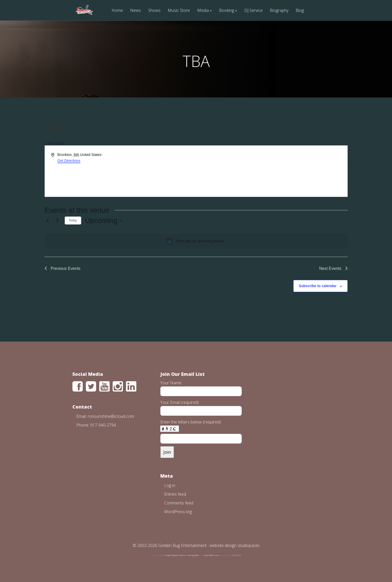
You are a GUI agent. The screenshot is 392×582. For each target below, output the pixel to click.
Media (203, 10)
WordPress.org (178, 511)
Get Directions (68, 161)
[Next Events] (58, 221)
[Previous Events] (48, 221)
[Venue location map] (271, 171)
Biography (279, 10)
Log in (169, 485)
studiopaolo (249, 545)
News (135, 10)
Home (117, 10)
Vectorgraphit (192, 555)
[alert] (196, 241)
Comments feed (178, 503)
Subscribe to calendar (317, 286)
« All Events (55, 143)
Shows (154, 10)
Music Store (179, 10)
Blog (300, 10)
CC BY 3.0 (236, 555)
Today (73, 220)
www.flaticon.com (211, 555)
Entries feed (175, 494)
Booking (226, 10)
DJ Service (253, 10)
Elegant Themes (179, 555)
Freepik (168, 555)
